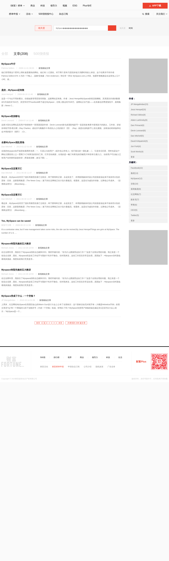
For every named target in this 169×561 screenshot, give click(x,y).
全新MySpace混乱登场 (12, 142)
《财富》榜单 (15, 5)
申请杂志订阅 (74, 367)
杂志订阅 (63, 14)
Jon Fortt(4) (136, 146)
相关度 (123, 28)
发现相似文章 (44, 68)
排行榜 (56, 357)
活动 (28, 14)
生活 (120, 357)
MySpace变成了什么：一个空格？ (18, 296)
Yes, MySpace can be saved (16, 221)
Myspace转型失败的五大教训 (16, 243)
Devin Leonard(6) (138, 130)
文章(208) (21, 54)
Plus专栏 (87, 5)
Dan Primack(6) (137, 125)
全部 (4, 54)
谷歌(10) (134, 184)
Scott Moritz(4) (137, 151)
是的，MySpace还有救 (12, 90)
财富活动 (44, 367)
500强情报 (41, 54)
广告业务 (111, 367)
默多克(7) (135, 199)
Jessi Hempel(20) (138, 109)
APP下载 (155, 5)
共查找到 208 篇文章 (76, 323)
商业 (32, 5)
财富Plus (141, 361)
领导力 (53, 5)
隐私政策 (99, 367)
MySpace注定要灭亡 (11, 168)
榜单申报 (13, 14)
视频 (65, 5)
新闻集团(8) (136, 189)
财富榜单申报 (58, 367)
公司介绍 (87, 367)
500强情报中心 (46, 14)
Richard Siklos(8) (138, 115)
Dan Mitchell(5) (137, 136)
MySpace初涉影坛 (10, 116)
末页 (60, 323)
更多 (133, 157)
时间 (131, 28)
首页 (38, 323)
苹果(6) (134, 205)
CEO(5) (134, 210)
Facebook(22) (137, 168)
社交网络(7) (136, 194)
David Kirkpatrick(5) (139, 141)
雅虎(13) (134, 173)
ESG (75, 5)
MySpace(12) (136, 178)
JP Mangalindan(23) (139, 104)
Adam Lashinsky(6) (139, 120)
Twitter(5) (135, 215)
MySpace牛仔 (8, 64)
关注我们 (160, 14)
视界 (70, 357)
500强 (42, 357)
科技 (42, 5)
